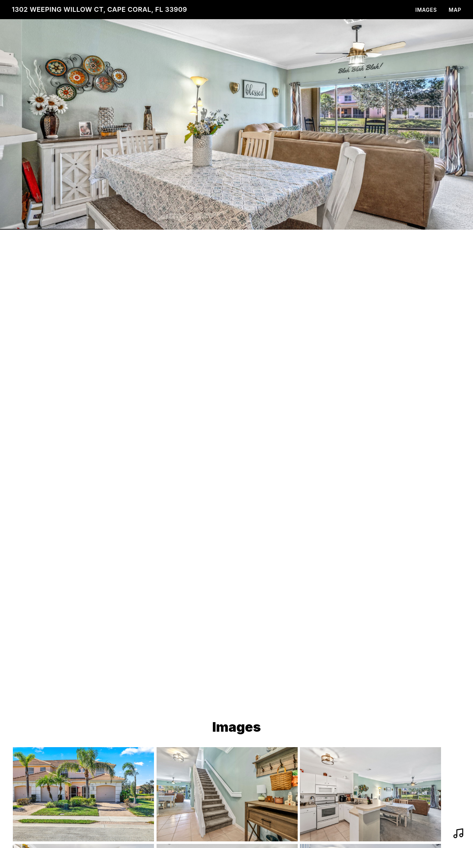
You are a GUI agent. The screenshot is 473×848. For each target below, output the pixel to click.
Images (426, 10)
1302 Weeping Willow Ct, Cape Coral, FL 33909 (99, 9)
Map (455, 10)
